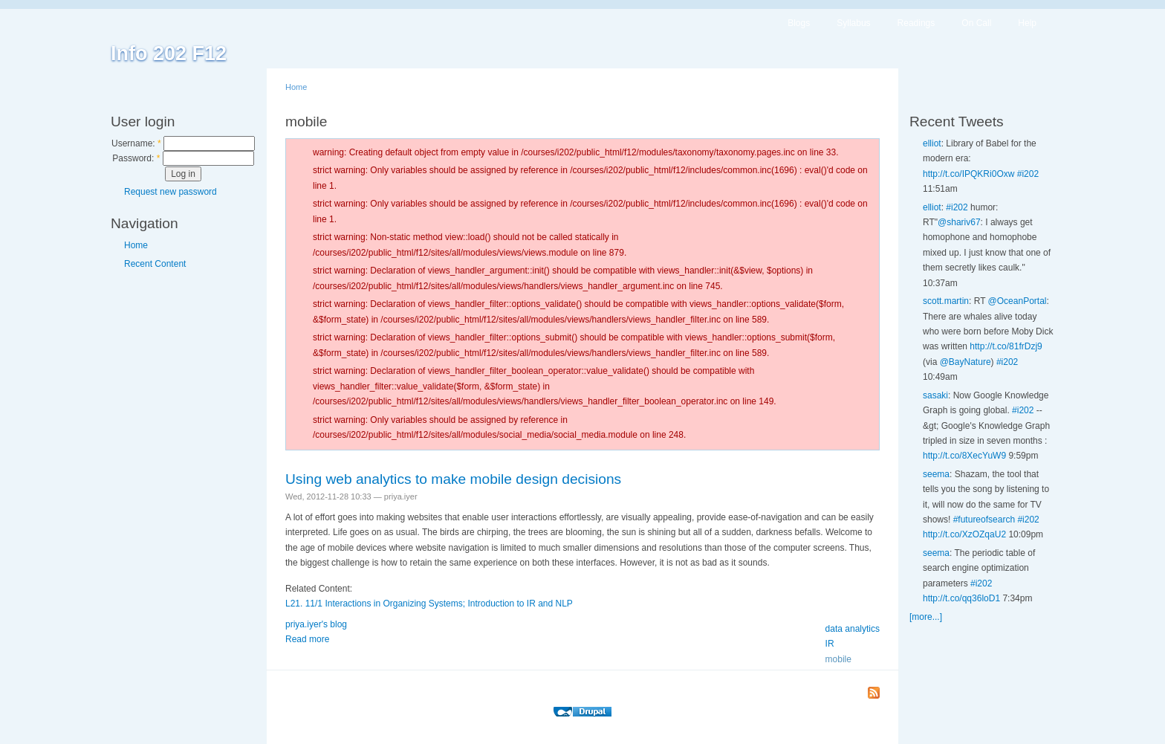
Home (136, 245)
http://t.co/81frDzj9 (1006, 346)
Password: (136, 158)
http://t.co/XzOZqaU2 (964, 534)
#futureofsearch (984, 519)
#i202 (1028, 174)
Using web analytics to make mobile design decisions (453, 479)
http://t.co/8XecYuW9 (964, 455)
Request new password (170, 192)
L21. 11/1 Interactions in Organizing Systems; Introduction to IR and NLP (429, 603)
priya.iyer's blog (316, 624)
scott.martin (946, 301)
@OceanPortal (1017, 301)
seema (936, 474)
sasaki (935, 395)
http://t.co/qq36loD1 (961, 598)
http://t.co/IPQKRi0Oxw (968, 174)
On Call (976, 23)
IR (829, 643)
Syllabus (853, 23)
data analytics (852, 629)
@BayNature (965, 362)
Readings (916, 23)
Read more (307, 639)
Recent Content (155, 264)
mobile (838, 659)
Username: (136, 143)
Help (1027, 23)
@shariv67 (959, 222)
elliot (932, 143)
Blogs (799, 23)
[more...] (925, 617)
